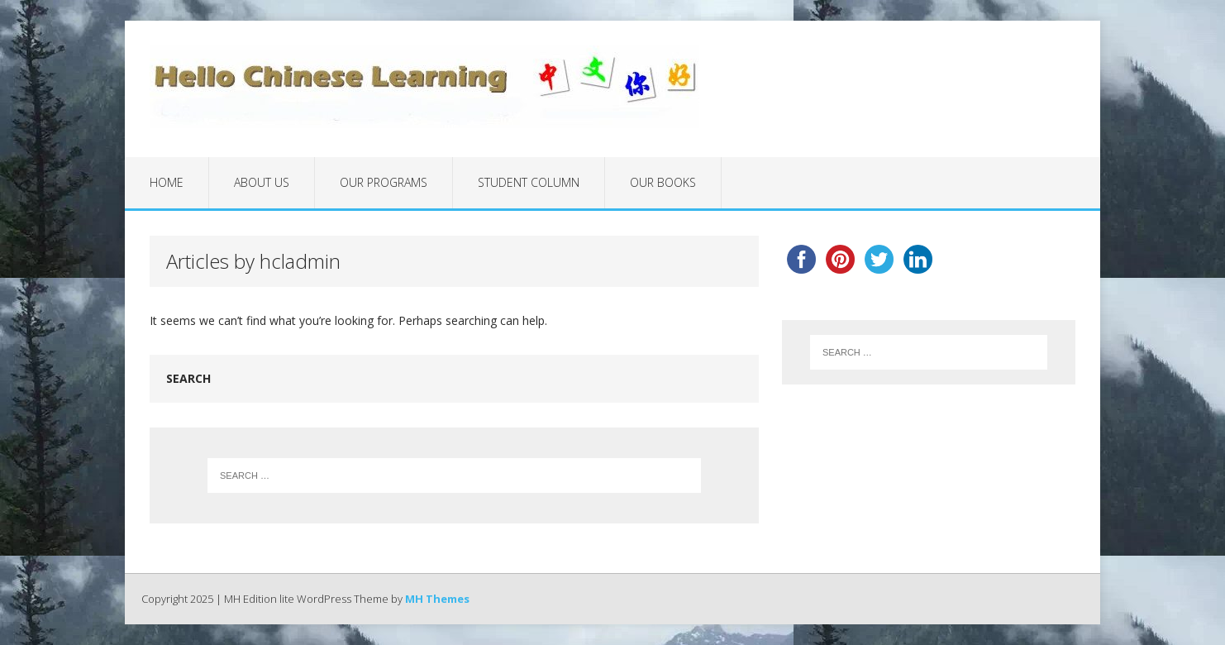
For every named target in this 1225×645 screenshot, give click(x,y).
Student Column (528, 182)
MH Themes (437, 598)
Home (167, 182)
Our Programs (383, 182)
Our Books (663, 182)
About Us (261, 182)
